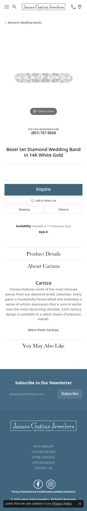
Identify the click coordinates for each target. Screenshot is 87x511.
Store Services (43, 457)
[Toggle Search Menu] (14, 6)
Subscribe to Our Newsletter (43, 382)
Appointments (44, 463)
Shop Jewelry (43, 446)
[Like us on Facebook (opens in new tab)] (38, 484)
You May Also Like (44, 345)
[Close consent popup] (80, 503)
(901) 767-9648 (43, 133)
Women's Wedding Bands (25, 23)
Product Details (43, 253)
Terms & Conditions (38, 492)
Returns (64, 209)
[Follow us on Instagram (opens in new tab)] (50, 484)
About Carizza (44, 265)
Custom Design (43, 452)
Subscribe (69, 394)
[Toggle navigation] (7, 7)
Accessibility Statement (62, 492)
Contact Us (43, 468)
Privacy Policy (19, 492)
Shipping (24, 209)
